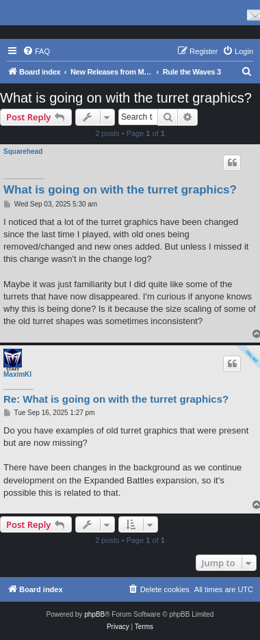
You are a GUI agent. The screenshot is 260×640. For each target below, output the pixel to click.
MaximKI (17, 374)
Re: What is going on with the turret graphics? (116, 399)
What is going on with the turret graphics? (126, 97)
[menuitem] (36, 51)
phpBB (94, 614)
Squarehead (22, 151)
